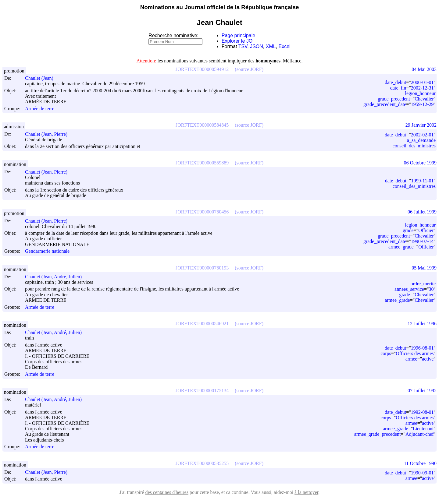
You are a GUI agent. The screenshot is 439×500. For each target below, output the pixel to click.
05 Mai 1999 (424, 267)
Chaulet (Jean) (42, 78)
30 (431, 289)
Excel (285, 46)
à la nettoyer (306, 492)
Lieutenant (423, 428)
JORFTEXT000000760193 (202, 267)
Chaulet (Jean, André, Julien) (56, 276)
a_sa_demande (421, 140)
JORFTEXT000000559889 (202, 162)
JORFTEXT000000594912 (202, 69)
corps (385, 353)
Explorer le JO (237, 41)
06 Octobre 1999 (420, 162)
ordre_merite (423, 283)
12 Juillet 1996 (422, 323)
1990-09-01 (422, 472)
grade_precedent (394, 98)
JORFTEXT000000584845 (202, 125)
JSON (256, 46)
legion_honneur (420, 93)
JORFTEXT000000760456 (202, 211)
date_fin (398, 87)
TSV (243, 46)
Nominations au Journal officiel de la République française (219, 7)
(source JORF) (249, 69)
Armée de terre (39, 108)
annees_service (409, 289)
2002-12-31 (422, 87)
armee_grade (401, 246)
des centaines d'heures (166, 492)
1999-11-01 (422, 180)
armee (411, 358)
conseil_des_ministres (414, 145)
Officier (426, 230)
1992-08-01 (422, 412)
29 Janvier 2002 (421, 125)
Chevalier (424, 98)
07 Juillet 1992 (422, 390)
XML (271, 46)
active (428, 358)
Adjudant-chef (419, 434)
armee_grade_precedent (377, 434)
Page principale (238, 35)
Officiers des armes (415, 353)
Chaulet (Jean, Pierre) (49, 134)
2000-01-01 (422, 82)
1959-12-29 (422, 104)
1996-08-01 (422, 347)
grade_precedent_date (384, 104)
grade (408, 230)
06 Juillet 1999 (422, 211)
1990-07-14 (422, 241)
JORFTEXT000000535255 (202, 463)
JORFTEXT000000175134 (202, 390)
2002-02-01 (422, 134)
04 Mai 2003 (424, 69)
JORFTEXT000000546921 (202, 323)
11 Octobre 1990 (420, 463)
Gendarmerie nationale (47, 251)
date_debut (395, 82)
